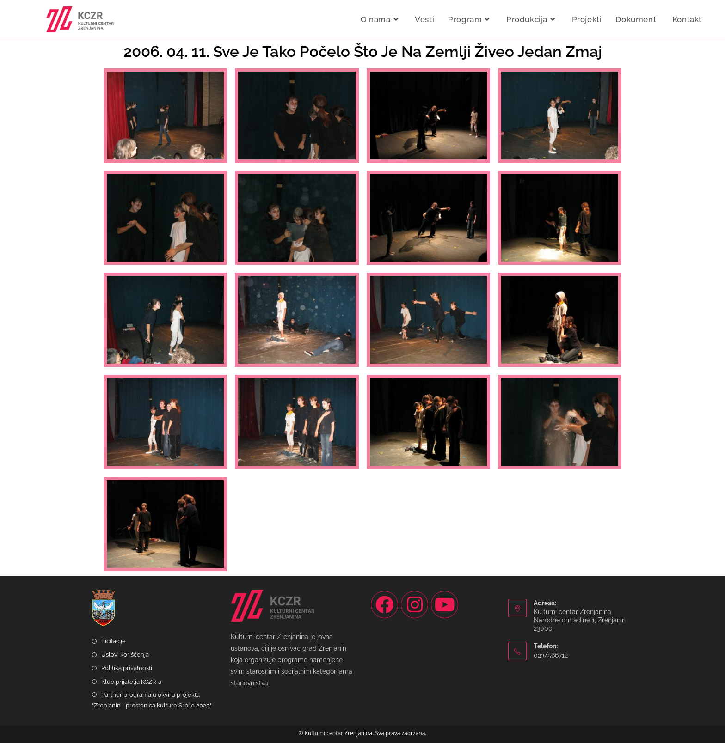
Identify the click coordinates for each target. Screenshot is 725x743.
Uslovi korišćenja (125, 654)
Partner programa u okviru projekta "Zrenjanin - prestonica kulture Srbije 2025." (152, 700)
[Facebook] (384, 604)
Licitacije (113, 641)
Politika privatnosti (126, 667)
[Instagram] (414, 604)
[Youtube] (444, 604)
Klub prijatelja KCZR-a (131, 681)
